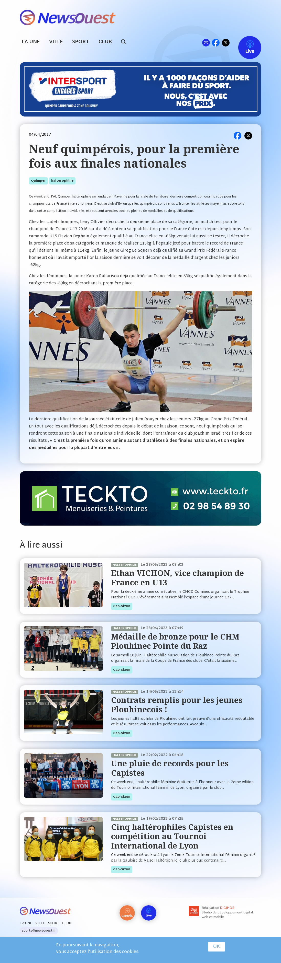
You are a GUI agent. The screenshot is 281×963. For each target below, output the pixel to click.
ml (205, 42)
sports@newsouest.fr (39, 931)
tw (226, 42)
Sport (80, 42)
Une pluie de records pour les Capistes (170, 768)
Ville (56, 42)
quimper (38, 181)
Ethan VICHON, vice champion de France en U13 (177, 577)
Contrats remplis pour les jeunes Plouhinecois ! (176, 704)
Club (105, 42)
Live (244, 42)
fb (215, 42)
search (126, 42)
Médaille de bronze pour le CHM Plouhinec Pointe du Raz (175, 641)
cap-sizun (121, 606)
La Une (31, 42)
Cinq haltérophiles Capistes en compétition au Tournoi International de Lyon (172, 836)
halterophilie (62, 181)
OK (216, 947)
